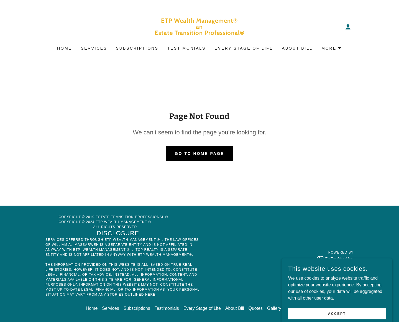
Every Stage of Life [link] (243, 48)
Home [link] (64, 48)
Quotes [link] (256, 308)
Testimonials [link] (186, 48)
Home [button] (92, 308)
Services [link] (94, 48)
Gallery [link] (274, 308)
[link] (199, 33)
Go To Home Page (199, 153)
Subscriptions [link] (137, 48)
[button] (348, 26)
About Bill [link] (297, 48)
